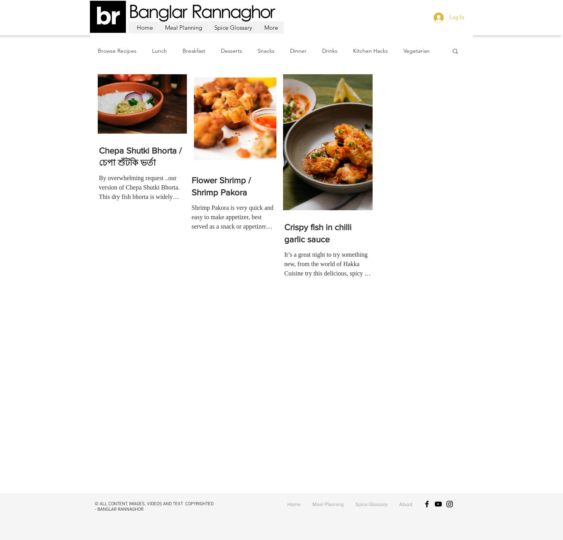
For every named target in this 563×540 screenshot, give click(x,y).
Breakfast (194, 51)
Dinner (298, 51)
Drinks (329, 51)
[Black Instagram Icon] (449, 504)
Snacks (266, 51)
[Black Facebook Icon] (427, 504)
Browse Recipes (117, 51)
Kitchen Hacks (370, 51)
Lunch (159, 51)
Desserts (231, 51)
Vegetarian (416, 51)
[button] (455, 52)
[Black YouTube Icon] (438, 504)
